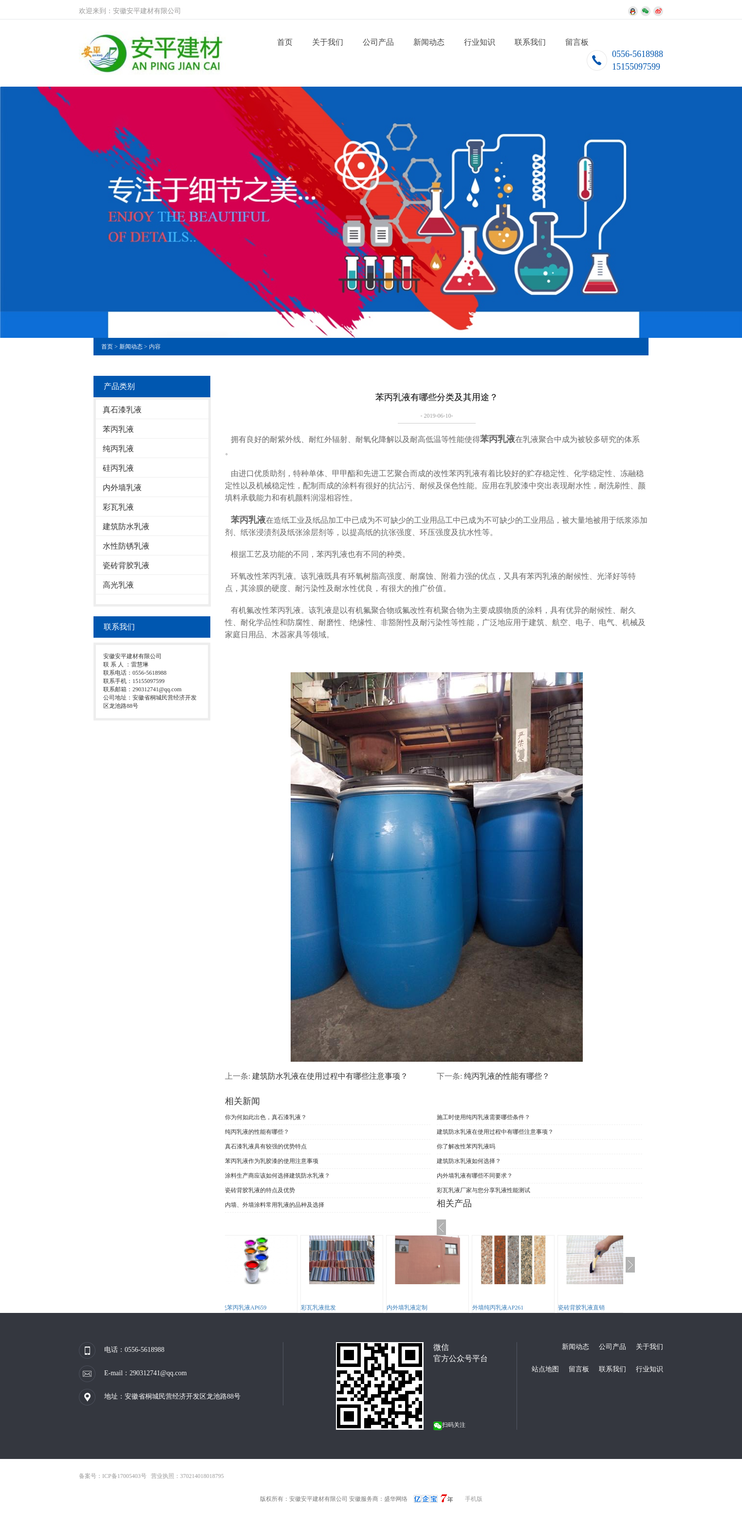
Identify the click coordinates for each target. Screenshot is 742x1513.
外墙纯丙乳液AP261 (517, 1307)
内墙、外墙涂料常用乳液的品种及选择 (274, 1204)
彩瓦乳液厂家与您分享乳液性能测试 (483, 1190)
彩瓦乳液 (118, 507)
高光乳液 (118, 585)
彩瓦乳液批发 (337, 1307)
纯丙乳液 (118, 448)
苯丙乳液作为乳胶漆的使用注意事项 (271, 1161)
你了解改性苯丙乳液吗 (466, 1146)
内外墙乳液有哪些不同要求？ (475, 1175)
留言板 (577, 42)
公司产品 (378, 42)
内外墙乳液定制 (426, 1307)
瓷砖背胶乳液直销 (600, 1307)
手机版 (473, 1498)
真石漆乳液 (122, 410)
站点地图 (545, 1369)
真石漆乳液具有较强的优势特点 (266, 1146)
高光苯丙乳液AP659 (260, 1307)
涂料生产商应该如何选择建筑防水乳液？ (277, 1175)
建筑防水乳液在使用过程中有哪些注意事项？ (330, 1076)
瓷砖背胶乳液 (126, 565)
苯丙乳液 (118, 429)
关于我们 (327, 42)
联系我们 (530, 42)
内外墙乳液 (122, 487)
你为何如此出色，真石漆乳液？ (266, 1117)
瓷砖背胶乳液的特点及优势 (260, 1190)
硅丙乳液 (118, 468)
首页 (285, 42)
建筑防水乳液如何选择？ (469, 1161)
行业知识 (479, 42)
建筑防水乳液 (126, 526)
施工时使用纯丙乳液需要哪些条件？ (483, 1117)
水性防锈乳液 (126, 546)
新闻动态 (429, 42)
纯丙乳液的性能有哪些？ (507, 1076)
